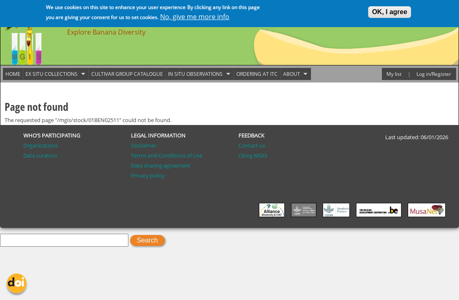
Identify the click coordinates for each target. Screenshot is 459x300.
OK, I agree (389, 11)
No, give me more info (194, 15)
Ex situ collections (54, 74)
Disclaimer (143, 145)
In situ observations (198, 74)
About (294, 74)
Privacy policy (148, 175)
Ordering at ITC (257, 74)
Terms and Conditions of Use (166, 155)
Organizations (40, 145)
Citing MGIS (252, 155)
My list (393, 74)
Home (12, 74)
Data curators (40, 155)
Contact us (251, 145)
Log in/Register (433, 74)
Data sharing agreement (161, 165)
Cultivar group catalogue (127, 74)
